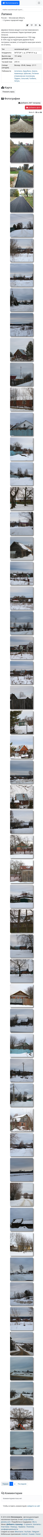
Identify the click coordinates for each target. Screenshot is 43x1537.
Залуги (34, 71)
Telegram (35, 1531)
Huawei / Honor (35, 1534)
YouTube (27, 1531)
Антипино (18, 71)
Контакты (37, 1524)
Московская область (17, 18)
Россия (4, 18)
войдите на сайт (33, 1506)
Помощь (13, 1527)
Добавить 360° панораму (29, 103)
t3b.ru (34, 1522)
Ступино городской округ (13, 20)
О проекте (28, 1524)
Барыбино (27, 71)
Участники (5, 1527)
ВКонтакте (19, 1531)
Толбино (32, 78)
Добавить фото (33, 107)
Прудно (17, 78)
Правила (21, 1527)
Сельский (24, 78)
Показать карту (8, 92)
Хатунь (17, 81)
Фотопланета (10, 3)
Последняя (22, 1484)
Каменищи (18, 73)
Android (24, 1534)
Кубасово (27, 73)
